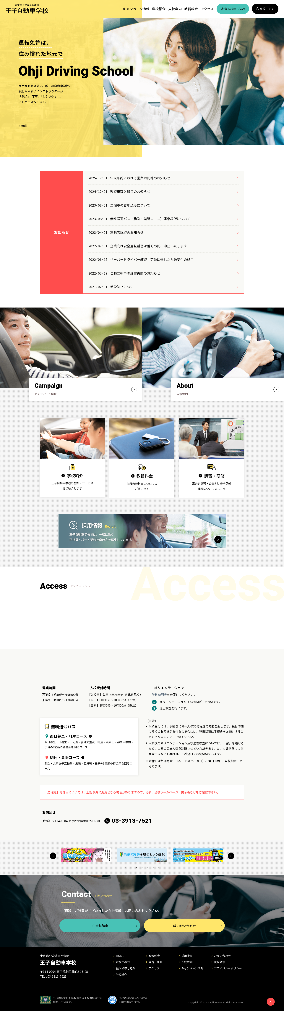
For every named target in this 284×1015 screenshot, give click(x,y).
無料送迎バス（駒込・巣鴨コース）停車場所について (150, 218)
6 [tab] (153, 868)
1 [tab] (125, 868)
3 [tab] (136, 868)
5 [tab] (148, 868)
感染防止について (123, 286)
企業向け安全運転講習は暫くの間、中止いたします (148, 245)
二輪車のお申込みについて (130, 205)
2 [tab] (131, 868)
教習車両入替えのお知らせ (130, 191)
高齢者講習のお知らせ (127, 232)
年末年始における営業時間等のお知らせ (140, 177)
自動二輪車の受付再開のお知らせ (135, 273)
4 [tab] (142, 868)
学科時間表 (159, 695)
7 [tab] (159, 868)
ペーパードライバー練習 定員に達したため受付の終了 (152, 259)
